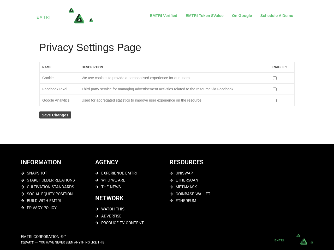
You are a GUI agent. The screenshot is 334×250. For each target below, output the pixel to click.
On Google (242, 15)
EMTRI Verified (163, 15)
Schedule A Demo (276, 15)
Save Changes (55, 115)
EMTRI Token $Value (205, 15)
